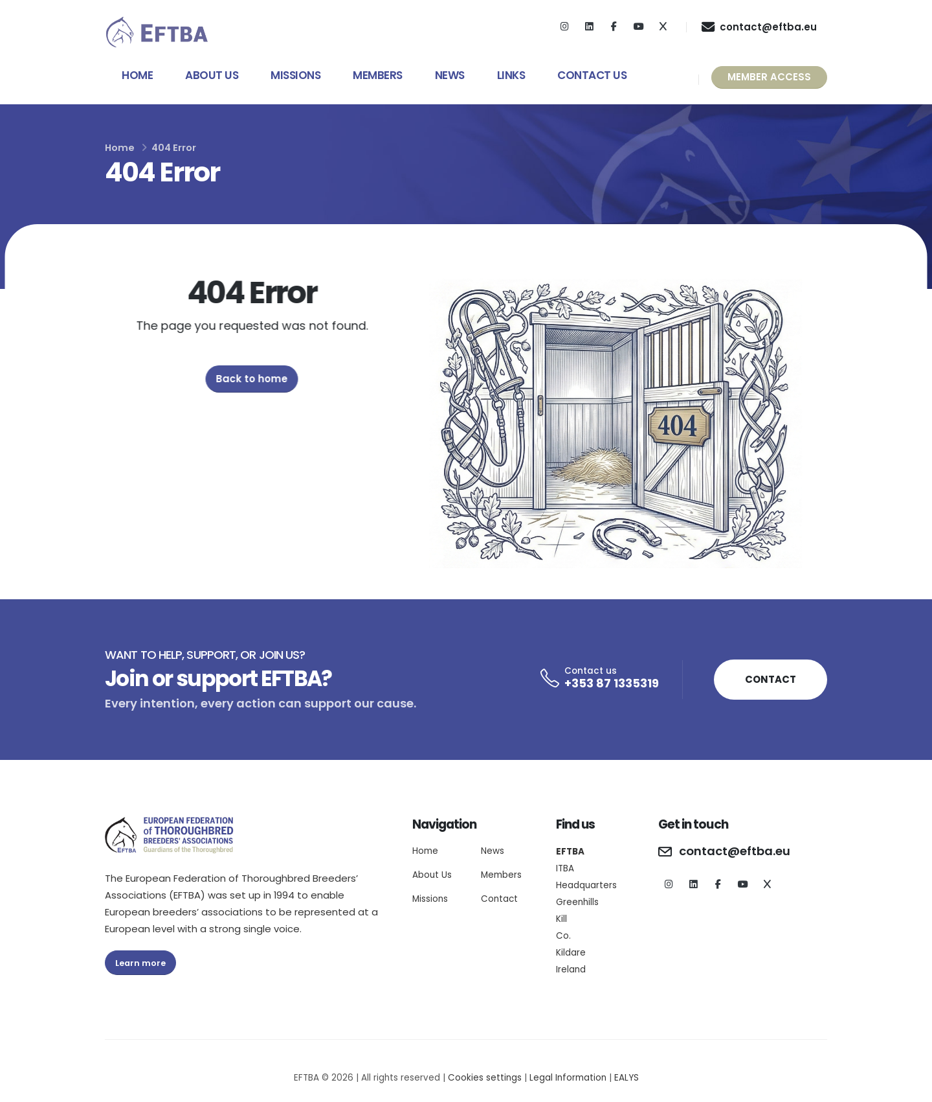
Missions (295, 75)
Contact (499, 899)
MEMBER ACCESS (769, 77)
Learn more (140, 963)
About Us (211, 75)
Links (511, 75)
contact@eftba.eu (734, 851)
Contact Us (592, 75)
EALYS (626, 1078)
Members (378, 75)
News (450, 75)
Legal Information (567, 1078)
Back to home (256, 378)
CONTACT (770, 679)
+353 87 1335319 (611, 683)
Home (137, 75)
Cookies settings (485, 1078)
